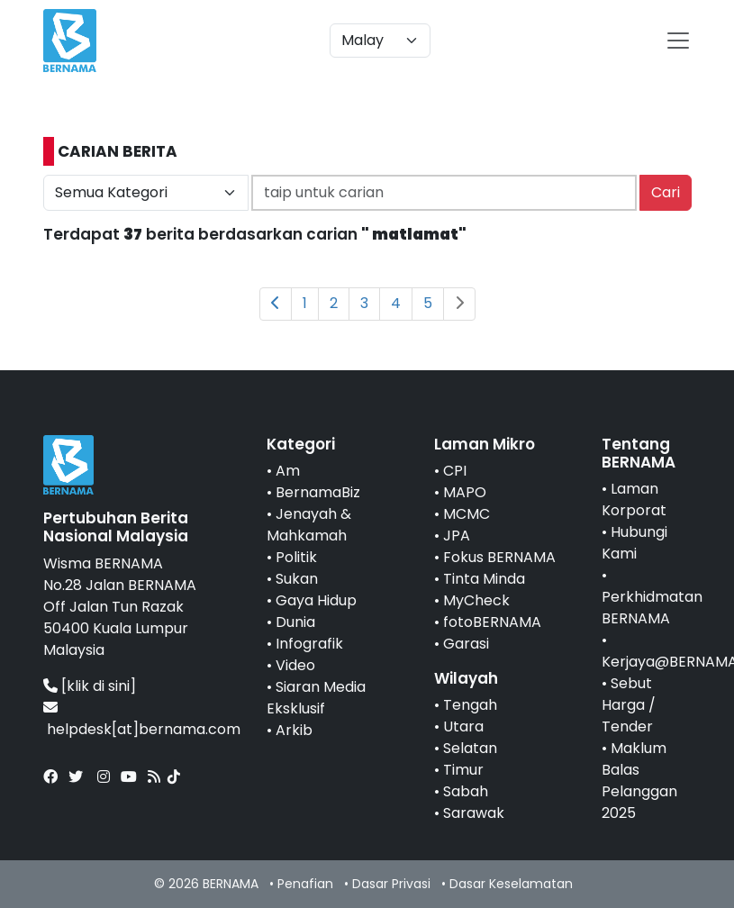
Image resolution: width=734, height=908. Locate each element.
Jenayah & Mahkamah (309, 525)
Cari (665, 192)
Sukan (297, 578)
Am (288, 470)
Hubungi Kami (634, 543)
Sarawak (473, 813)
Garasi (466, 643)
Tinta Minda (484, 578)
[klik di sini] (98, 686)
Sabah (465, 791)
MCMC (466, 514)
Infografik (309, 643)
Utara (463, 726)
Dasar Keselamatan (511, 884)
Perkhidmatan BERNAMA (652, 607)
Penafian (305, 884)
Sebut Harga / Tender (629, 705)
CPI (455, 470)
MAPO (464, 492)
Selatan (470, 748)
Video (295, 665)
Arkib (294, 730)
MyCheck (476, 600)
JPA (456, 535)
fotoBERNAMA (492, 622)
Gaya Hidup (316, 600)
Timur (463, 769)
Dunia (295, 622)
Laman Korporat (634, 499)
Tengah (470, 705)
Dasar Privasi (391, 884)
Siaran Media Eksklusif (316, 697)
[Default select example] (380, 40)
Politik (296, 557)
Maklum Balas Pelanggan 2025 (639, 780)
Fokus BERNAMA (499, 557)
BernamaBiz (318, 492)
